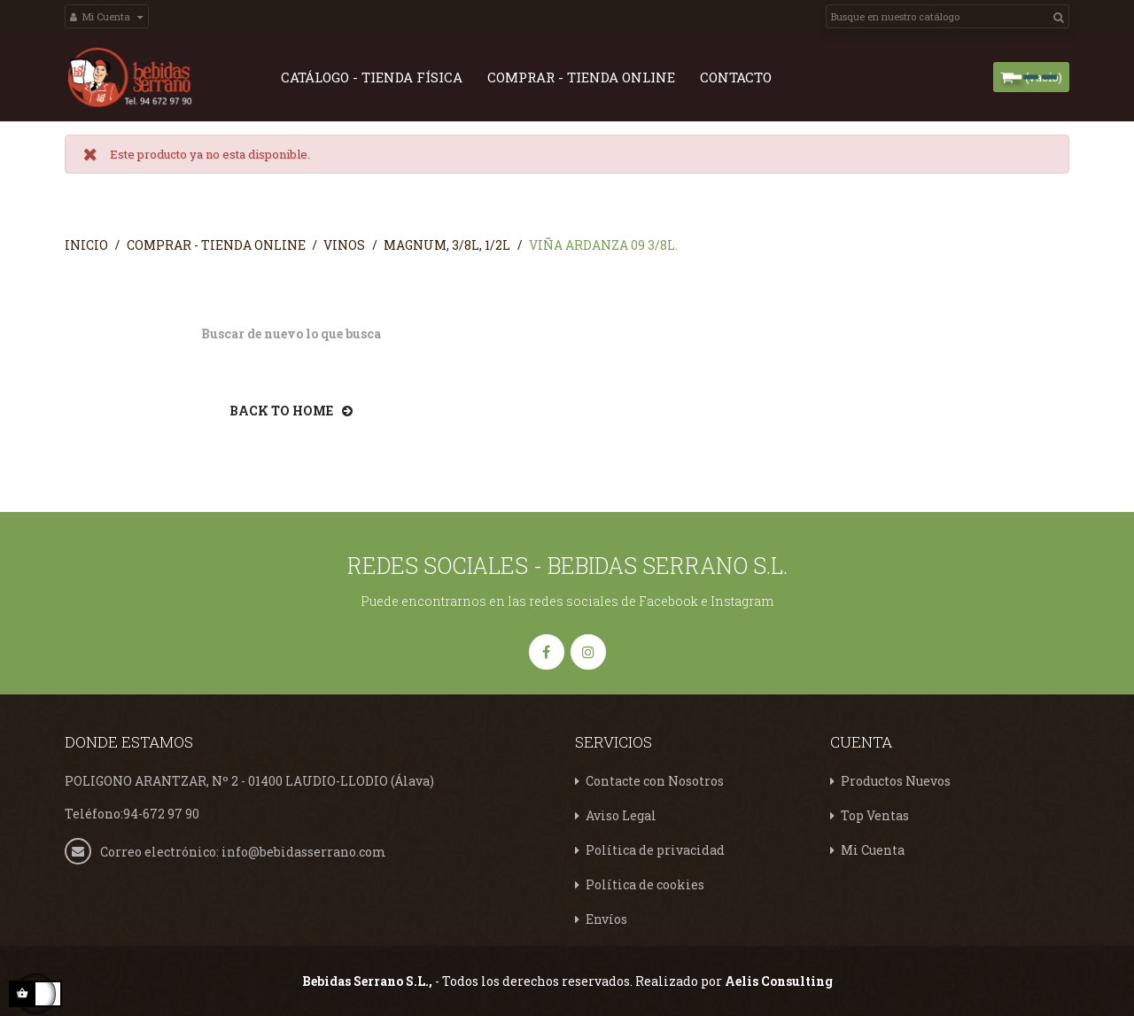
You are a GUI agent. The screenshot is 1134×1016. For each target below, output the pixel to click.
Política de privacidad (655, 849)
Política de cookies (645, 883)
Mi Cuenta (873, 849)
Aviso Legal (621, 814)
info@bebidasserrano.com (303, 849)
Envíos (606, 918)
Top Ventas (875, 814)
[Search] (947, 16)
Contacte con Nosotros (655, 780)
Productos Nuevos (896, 780)
